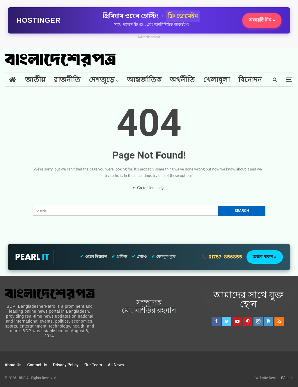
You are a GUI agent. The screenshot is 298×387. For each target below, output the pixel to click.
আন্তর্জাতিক (144, 80)
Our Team (93, 365)
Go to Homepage (149, 187)
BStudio (287, 378)
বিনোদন (250, 80)
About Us (13, 365)
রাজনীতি (67, 80)
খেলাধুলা (216, 80)
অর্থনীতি (182, 80)
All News (116, 365)
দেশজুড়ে (101, 80)
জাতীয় (35, 80)
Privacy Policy (66, 365)
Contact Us (37, 365)
